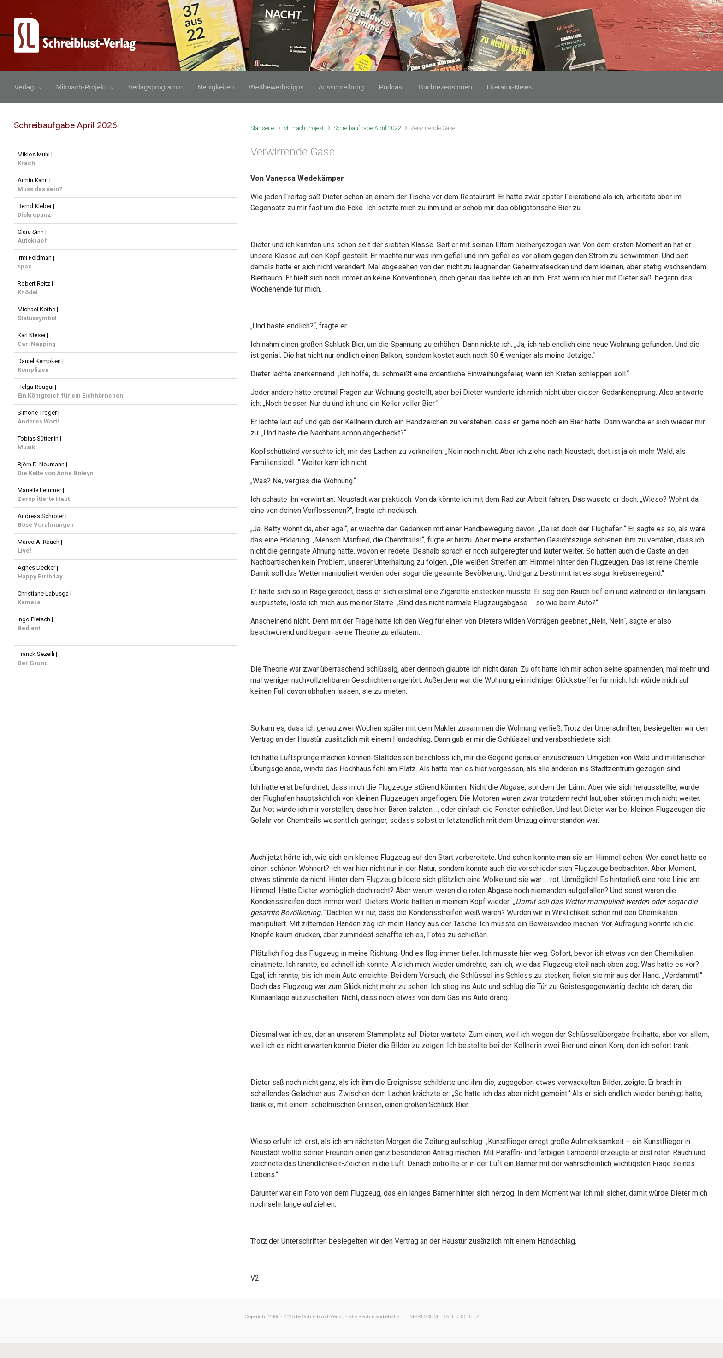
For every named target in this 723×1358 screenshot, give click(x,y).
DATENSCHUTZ (460, 1317)
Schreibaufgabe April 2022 (367, 128)
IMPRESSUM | (424, 1317)
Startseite (262, 128)
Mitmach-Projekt (303, 128)
